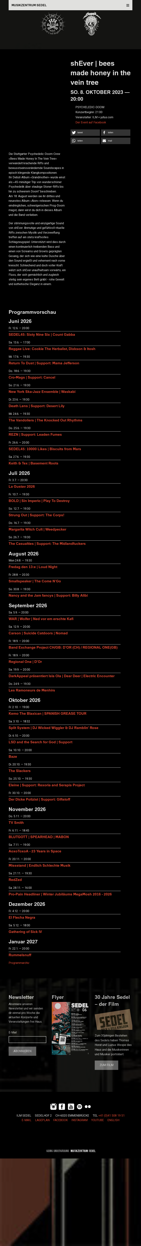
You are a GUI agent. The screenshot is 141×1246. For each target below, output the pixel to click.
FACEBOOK (60, 1120)
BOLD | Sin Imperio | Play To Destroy (39, 501)
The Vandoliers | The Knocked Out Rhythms (45, 420)
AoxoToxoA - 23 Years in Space (35, 851)
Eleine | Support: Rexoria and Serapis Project (47, 785)
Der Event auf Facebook (90, 122)
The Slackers (20, 771)
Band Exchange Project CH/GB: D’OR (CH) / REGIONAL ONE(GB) (63, 647)
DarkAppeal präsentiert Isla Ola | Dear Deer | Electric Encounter (62, 676)
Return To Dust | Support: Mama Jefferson (44, 363)
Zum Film (106, 1065)
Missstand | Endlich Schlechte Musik (39, 865)
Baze (13, 756)
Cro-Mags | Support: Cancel (32, 377)
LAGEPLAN (42, 1120)
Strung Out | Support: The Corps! (36, 515)
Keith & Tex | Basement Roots (33, 463)
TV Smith (16, 822)
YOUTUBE (97, 1120)
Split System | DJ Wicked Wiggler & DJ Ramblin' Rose (53, 728)
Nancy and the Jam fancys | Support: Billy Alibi (48, 595)
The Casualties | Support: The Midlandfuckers (47, 543)
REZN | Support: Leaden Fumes (35, 434)
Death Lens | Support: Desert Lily (37, 406)
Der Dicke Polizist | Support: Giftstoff (39, 799)
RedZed (15, 879)
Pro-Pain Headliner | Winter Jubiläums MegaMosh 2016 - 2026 (60, 894)
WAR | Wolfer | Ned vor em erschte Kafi (41, 619)
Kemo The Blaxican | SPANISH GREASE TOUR (47, 713)
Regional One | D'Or (25, 661)
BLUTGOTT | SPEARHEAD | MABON (39, 837)
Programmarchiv (19, 963)
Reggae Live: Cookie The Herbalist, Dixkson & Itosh (52, 349)
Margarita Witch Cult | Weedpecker (37, 529)
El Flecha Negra (22, 917)
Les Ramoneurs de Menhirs (32, 690)
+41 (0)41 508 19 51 (111, 1115)
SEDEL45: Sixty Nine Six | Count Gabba (42, 334)
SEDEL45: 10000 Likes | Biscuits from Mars (45, 449)
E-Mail (13, 1032)
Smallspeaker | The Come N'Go (35, 581)
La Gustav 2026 (22, 486)
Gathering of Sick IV (25, 931)
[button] (85, 132)
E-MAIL (26, 1120)
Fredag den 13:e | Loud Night (33, 567)
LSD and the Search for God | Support (40, 742)
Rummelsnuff (20, 955)
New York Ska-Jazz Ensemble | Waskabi (42, 391)
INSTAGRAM (79, 1120)
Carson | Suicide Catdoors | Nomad (38, 633)
